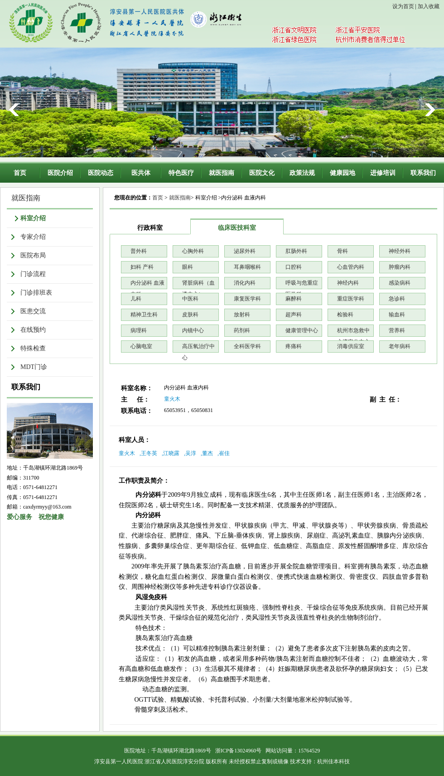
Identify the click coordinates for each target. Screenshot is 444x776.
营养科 (397, 330)
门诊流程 (33, 274)
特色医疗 (181, 173)
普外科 (138, 251)
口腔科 (293, 267)
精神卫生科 (144, 314)
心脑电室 (141, 346)
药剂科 (242, 330)
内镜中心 (193, 330)
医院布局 (33, 255)
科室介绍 (33, 218)
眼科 (187, 267)
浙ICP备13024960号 (238, 750)
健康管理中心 (301, 330)
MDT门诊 (33, 367)
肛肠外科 (296, 251)
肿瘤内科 (399, 267)
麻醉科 (293, 299)
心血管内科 (350, 267)
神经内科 (348, 283)
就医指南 (221, 173)
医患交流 (33, 311)
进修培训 (383, 173)
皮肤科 (190, 314)
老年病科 (399, 346)
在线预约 (33, 329)
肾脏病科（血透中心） (198, 284)
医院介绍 (60, 173)
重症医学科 (350, 299)
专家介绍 (33, 236)
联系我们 (423, 173)
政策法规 (302, 173)
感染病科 (399, 283)
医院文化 (262, 173)
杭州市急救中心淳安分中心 (353, 332)
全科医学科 (247, 346)
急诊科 (397, 299)
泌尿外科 (245, 251)
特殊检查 (33, 348)
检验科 (345, 314)
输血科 (397, 314)
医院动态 (100, 173)
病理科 (138, 330)
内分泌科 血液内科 (147, 284)
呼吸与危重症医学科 (301, 284)
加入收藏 (428, 6)
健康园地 (342, 173)
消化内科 (245, 283)
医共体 (140, 173)
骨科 (342, 251)
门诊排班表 (36, 292)
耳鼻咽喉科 (247, 267)
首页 (20, 173)
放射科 (242, 314)
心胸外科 (193, 251)
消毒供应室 (350, 346)
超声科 (293, 314)
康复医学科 (247, 299)
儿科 (135, 299)
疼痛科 (293, 346)
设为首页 (403, 6)
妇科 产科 (142, 267)
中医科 (190, 299)
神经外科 (399, 251)
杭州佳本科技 (333, 761)
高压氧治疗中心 (198, 348)
